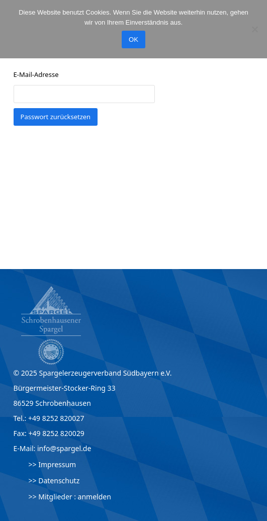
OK (133, 39)
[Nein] (254, 29)
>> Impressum (52, 464)
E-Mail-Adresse (36, 74)
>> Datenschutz (54, 480)
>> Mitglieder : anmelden (70, 496)
